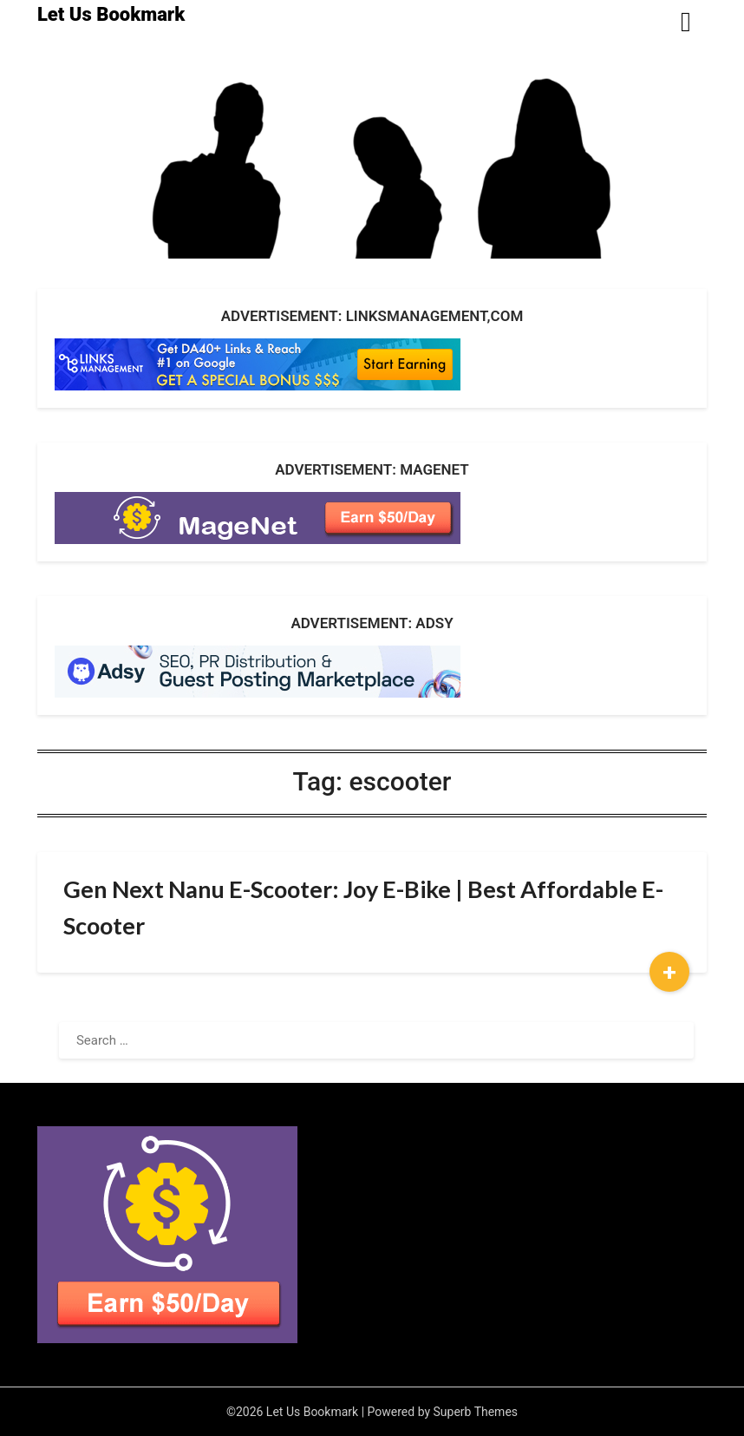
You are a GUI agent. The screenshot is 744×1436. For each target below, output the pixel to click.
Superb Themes (476, 1412)
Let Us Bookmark (111, 14)
